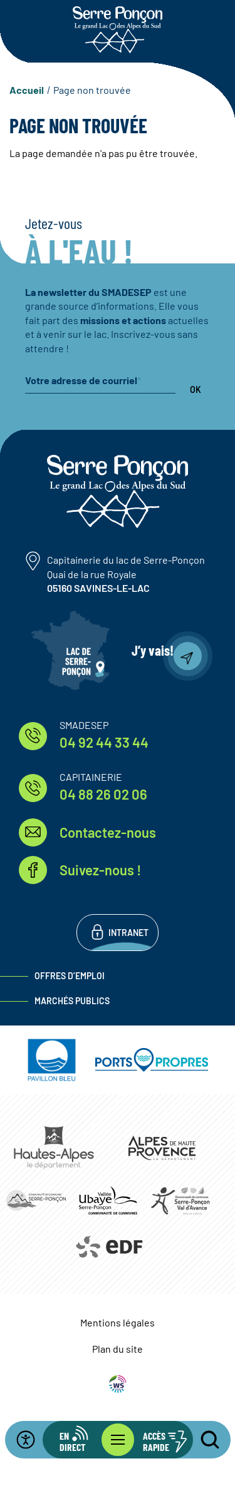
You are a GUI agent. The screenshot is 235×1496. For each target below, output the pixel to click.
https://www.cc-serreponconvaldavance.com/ (180, 1200)
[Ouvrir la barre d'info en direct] (80, 1439)
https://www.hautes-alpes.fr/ (54, 1147)
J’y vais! (153, 650)
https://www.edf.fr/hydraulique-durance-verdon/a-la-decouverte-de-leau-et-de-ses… (108, 1247)
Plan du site (117, 1349)
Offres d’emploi (69, 975)
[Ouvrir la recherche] (202, 1439)
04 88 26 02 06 (103, 794)
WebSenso (118, 1384)
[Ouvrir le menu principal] (118, 1439)
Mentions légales (117, 1322)
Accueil (26, 90)
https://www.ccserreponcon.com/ (36, 1200)
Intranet (128, 932)
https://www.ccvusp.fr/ (108, 1200)
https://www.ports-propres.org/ (151, 1060)
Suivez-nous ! (100, 870)
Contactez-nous (108, 832)
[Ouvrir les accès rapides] (155, 1439)
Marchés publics (72, 1000)
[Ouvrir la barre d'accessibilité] (33, 1439)
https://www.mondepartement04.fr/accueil (163, 1148)
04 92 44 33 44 (104, 742)
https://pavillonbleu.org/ (52, 1060)
